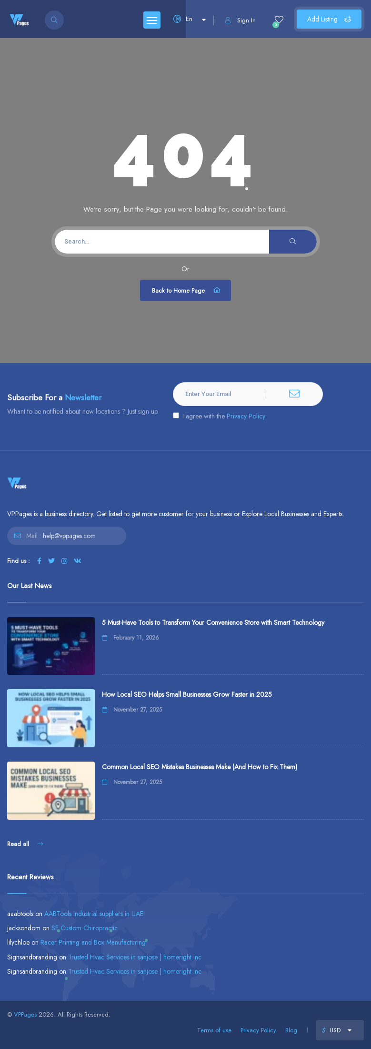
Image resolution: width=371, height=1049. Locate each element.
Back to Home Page (186, 290)
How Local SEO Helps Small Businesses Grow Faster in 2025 (187, 694)
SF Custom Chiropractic (84, 928)
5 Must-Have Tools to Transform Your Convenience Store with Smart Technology (213, 622)
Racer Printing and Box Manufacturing (93, 942)
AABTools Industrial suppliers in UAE (93, 913)
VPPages (25, 1014)
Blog (291, 1030)
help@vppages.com (69, 535)
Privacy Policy (246, 416)
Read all (25, 843)
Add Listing (329, 19)
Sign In (240, 20)
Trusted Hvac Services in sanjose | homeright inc (134, 957)
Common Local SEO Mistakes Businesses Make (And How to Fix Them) (199, 767)
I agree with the (219, 416)
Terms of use (214, 1030)
